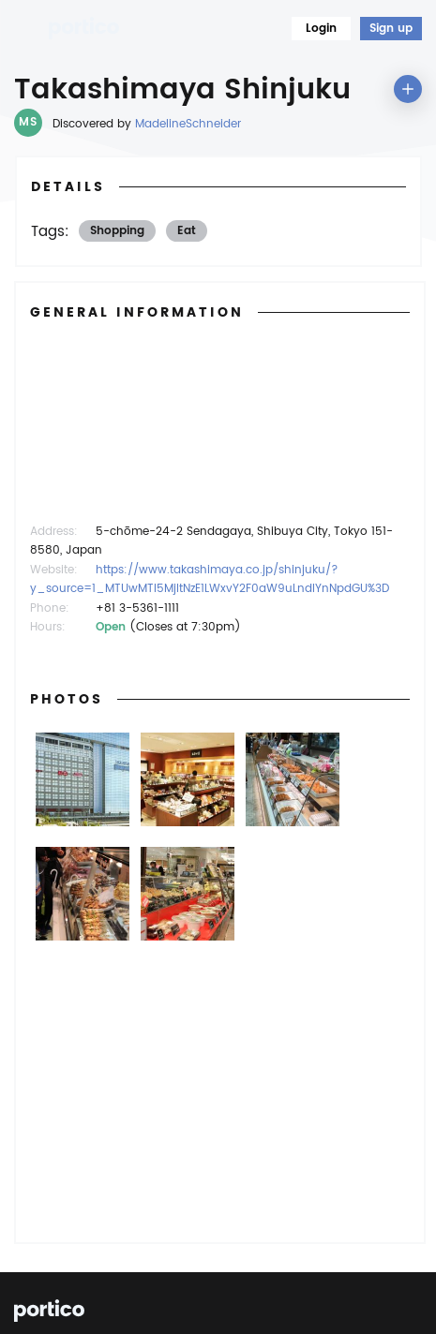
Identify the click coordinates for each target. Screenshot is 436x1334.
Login (321, 28)
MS (28, 122)
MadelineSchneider (188, 124)
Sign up (391, 28)
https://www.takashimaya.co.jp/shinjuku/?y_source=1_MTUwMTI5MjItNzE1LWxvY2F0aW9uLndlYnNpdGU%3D (209, 579)
